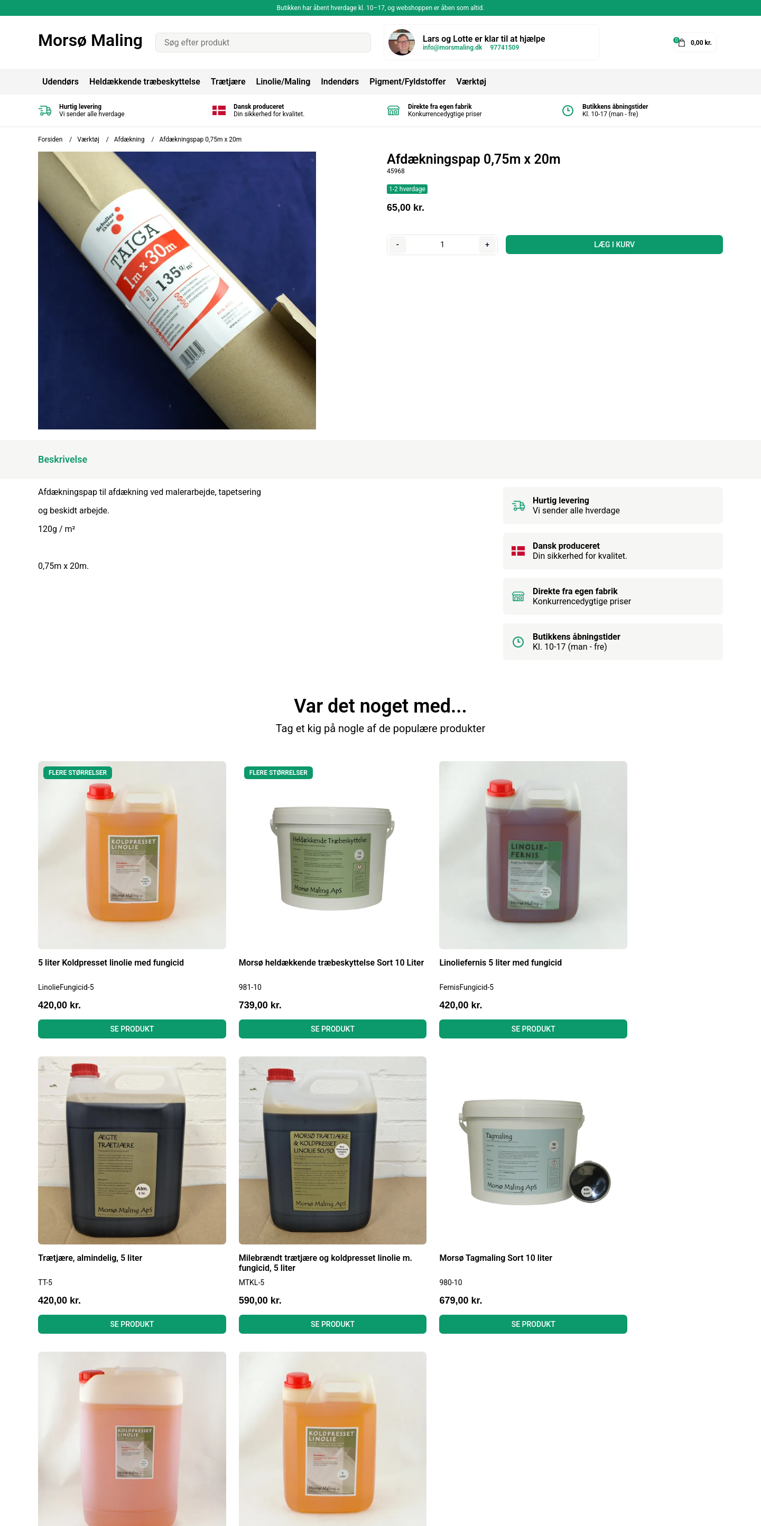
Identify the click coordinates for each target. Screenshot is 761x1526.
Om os (205, 1432)
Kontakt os (213, 1446)
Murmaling (368, 1417)
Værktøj (471, 82)
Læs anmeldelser (225, 1417)
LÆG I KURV (613, 244)
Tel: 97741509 (64, 1417)
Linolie (360, 1403)
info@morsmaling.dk (452, 47)
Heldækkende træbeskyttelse (144, 82)
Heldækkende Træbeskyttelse (403, 1375)
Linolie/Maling (283, 82)
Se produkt (119, 1002)
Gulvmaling (369, 1432)
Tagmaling (368, 1389)
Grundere (365, 1446)
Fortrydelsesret (221, 1403)
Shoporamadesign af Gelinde (668, 1510)
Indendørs (340, 82)
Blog (201, 1375)
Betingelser (214, 1389)
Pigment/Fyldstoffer (407, 82)
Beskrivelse (62, 459)
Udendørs (60, 82)
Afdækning (129, 139)
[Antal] (441, 244)
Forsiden (50, 139)
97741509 (504, 47)
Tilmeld (704, 1422)
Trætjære (228, 82)
